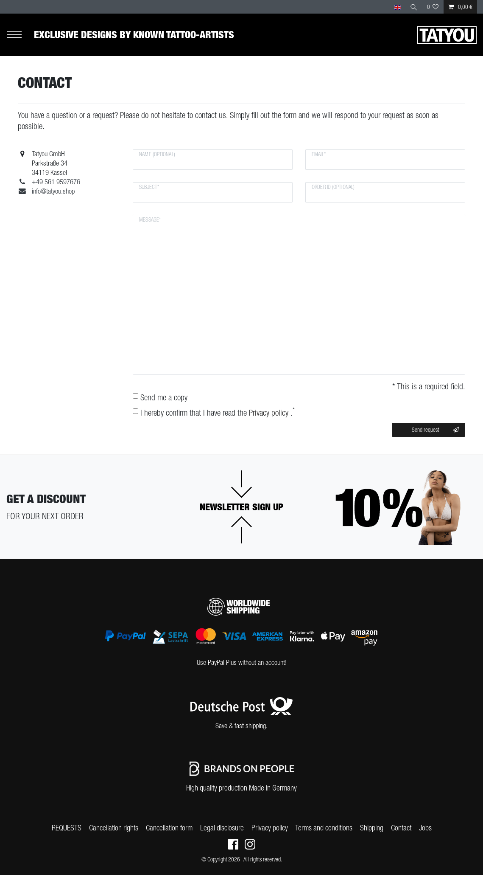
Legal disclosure (222, 827)
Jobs (425, 827)
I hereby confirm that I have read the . (217, 412)
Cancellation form (169, 827)
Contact (401, 827)
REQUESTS (66, 827)
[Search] (413, 7)
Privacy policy (269, 827)
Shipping (371, 827)
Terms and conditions (323, 827)
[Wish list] (433, 7)
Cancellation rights (113, 827)
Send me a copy (163, 397)
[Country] (397, 7)
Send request (435, 430)
